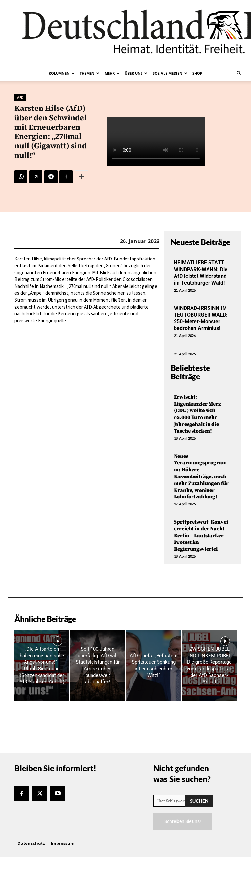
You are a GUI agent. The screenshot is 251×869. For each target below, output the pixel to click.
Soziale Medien (170, 73)
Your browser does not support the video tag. (156, 141)
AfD (20, 97)
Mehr (112, 73)
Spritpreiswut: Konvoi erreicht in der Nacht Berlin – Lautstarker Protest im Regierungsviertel (201, 535)
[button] (238, 73)
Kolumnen (62, 73)
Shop (197, 73)
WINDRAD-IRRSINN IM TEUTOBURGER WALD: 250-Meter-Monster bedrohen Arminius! (201, 318)
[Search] (199, 801)
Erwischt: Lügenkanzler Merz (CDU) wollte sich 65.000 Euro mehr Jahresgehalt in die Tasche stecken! (197, 414)
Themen (89, 73)
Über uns (136, 73)
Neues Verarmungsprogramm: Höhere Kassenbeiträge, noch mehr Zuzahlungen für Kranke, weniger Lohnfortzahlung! (201, 476)
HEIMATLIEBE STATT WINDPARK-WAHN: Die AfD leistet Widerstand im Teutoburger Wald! (200, 272)
